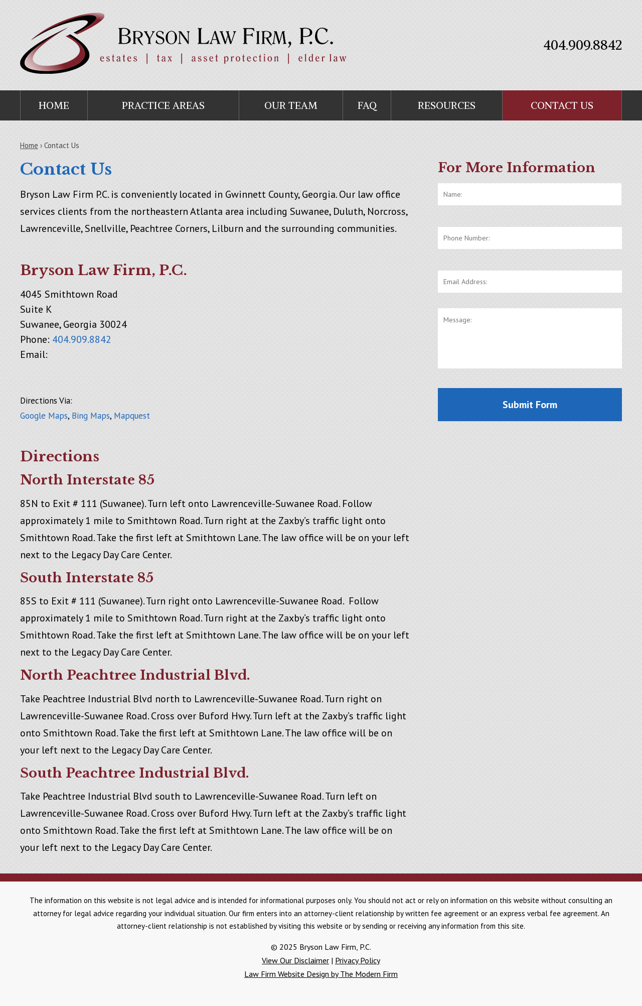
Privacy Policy (357, 960)
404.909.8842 (582, 45)
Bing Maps (91, 415)
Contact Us (562, 105)
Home (54, 105)
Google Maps (44, 415)
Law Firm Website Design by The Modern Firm (321, 974)
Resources (446, 105)
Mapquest (132, 415)
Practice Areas (163, 105)
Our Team (290, 105)
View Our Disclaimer (295, 960)
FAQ (367, 105)
